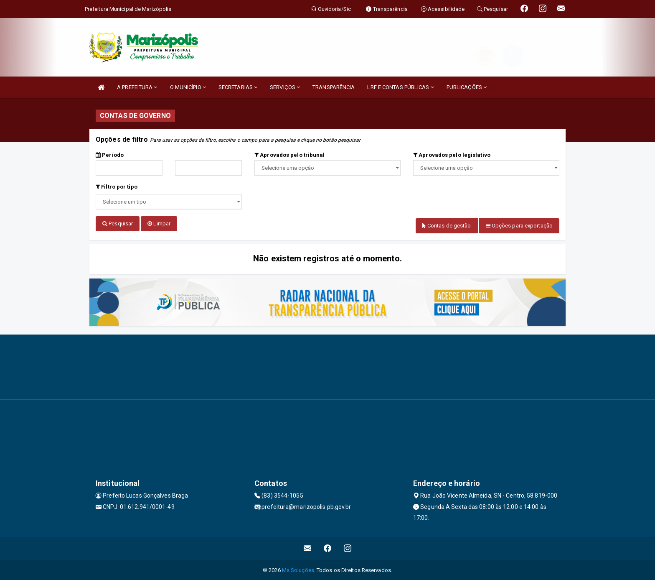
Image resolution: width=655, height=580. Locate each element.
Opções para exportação (519, 225)
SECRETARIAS (237, 87)
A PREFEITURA (137, 87)
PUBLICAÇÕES (467, 87)
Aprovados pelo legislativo (451, 155)
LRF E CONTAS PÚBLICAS (400, 87)
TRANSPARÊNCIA (333, 87)
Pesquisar (117, 223)
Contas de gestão (446, 225)
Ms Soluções (298, 569)
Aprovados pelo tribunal (289, 155)
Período (110, 155)
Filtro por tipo (116, 187)
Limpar (158, 223)
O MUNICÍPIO (188, 87)
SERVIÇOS (285, 87)
